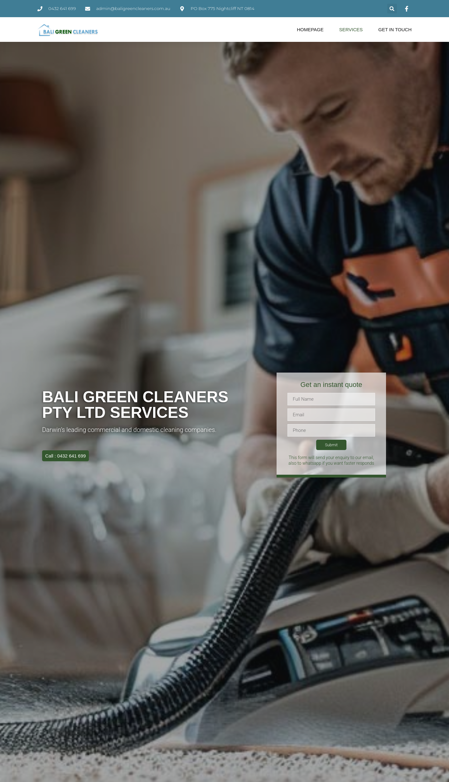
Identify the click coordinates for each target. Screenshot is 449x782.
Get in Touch (395, 29)
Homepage (310, 29)
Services (351, 29)
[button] (392, 8)
